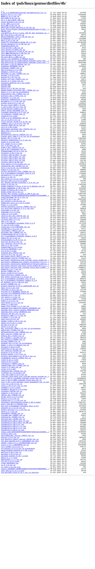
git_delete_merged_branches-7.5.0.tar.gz (20, 217)
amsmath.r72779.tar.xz (11, 84)
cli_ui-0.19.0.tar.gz (10, 142)
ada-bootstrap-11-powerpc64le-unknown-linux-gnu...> (25, 71)
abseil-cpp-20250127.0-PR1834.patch (17, 69)
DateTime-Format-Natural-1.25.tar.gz (18, 31)
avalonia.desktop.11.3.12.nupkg (15, 97)
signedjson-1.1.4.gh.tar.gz (13, 479)
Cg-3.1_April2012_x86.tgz (12, 22)
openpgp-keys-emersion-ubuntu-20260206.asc (21, 368)
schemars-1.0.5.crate (10, 463)
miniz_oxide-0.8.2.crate (12, 326)
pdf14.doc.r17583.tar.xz (12, 394)
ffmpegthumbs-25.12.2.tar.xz (14, 179)
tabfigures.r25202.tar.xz (12, 498)
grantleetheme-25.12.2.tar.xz (14, 235)
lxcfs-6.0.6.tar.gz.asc (11, 303)
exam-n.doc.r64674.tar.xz (12, 175)
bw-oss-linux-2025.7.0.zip (13, 124)
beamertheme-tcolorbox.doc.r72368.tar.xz (20, 106)
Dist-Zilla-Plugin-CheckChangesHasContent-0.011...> (25, 33)
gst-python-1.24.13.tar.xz (13, 239)
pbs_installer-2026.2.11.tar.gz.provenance (21, 392)
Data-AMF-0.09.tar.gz (10, 29)
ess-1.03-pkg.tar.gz (10, 173)
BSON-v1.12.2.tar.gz (10, 18)
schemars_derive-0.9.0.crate (14, 465)
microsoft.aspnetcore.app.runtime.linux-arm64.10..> (25, 310)
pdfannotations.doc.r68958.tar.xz (16, 397)
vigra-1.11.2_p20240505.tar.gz (15, 532)
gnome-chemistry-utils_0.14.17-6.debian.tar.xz (22, 221)
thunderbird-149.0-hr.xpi (12, 507)
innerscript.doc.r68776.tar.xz (15, 257)
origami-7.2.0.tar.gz (10, 379)
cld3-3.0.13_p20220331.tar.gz (14, 139)
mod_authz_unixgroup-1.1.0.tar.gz (16, 330)
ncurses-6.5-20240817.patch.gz (15, 348)
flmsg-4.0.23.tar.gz (10, 202)
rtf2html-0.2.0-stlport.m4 (13, 445)
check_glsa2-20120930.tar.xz (14, 131)
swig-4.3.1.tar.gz (9, 492)
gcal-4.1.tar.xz (8, 210)
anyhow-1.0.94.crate (10, 89)
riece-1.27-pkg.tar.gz (11, 439)
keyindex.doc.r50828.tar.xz (13, 277)
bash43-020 (6, 102)
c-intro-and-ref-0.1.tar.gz (13, 126)
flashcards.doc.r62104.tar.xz (14, 197)
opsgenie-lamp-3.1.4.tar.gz (13, 377)
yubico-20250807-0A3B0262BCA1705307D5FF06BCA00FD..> (25, 561)
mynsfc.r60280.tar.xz (10, 339)
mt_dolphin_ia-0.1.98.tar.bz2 (14, 337)
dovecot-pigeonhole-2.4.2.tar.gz (16, 166)
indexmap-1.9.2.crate (10, 253)
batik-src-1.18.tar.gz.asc (13, 104)
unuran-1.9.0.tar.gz (10, 523)
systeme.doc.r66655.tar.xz (13, 496)
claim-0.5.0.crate (9, 137)
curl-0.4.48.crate (9, 151)
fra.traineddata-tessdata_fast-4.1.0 (18, 206)
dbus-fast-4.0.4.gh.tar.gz (13, 155)
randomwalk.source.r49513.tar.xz (16, 428)
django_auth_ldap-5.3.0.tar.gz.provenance (20, 162)
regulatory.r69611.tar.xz (12, 434)
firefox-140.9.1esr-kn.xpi (13, 190)
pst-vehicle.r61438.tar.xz (13, 419)
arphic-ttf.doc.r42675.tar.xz (14, 93)
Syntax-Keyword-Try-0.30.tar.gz (15, 51)
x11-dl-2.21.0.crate (10, 552)
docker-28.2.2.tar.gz (10, 164)
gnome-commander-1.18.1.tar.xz (15, 224)
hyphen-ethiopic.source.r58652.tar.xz (18, 246)
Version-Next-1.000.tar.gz (13, 66)
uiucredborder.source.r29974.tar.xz (17, 521)
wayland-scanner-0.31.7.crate (14, 545)
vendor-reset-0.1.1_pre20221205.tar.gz (19, 529)
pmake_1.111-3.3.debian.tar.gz (15, 412)
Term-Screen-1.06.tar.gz (12, 55)
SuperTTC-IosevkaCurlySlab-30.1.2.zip (18, 49)
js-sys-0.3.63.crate (10, 268)
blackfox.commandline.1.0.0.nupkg (16, 117)
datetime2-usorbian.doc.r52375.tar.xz (18, 153)
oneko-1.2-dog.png (9, 363)
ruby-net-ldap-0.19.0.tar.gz (14, 448)
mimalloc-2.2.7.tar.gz (11, 321)
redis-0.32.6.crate (9, 432)
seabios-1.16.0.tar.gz (11, 470)
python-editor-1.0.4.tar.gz (13, 423)
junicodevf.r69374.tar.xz (12, 275)
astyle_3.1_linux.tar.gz (12, 95)
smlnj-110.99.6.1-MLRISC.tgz (14, 483)
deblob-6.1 (6, 157)
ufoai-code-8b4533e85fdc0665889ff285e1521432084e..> (25, 516)
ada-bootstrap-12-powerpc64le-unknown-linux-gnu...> (25, 73)
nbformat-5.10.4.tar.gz (11, 346)
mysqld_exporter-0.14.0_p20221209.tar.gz (20, 341)
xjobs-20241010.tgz (9, 554)
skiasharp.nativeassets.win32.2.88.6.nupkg (21, 481)
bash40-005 (6, 100)
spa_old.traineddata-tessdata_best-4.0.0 (20, 485)
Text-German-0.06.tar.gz (12, 64)
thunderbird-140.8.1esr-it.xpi (15, 503)
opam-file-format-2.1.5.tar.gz (15, 366)
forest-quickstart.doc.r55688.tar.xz (18, 204)
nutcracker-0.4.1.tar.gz (12, 361)
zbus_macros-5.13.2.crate (12, 563)
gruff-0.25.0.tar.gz (10, 237)
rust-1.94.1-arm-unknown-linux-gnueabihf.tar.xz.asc (25, 456)
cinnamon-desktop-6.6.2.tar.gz (15, 133)
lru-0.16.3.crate (8, 299)
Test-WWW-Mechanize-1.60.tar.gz (15, 62)
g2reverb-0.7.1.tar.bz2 (11, 208)
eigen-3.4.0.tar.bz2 (10, 168)
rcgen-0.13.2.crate (9, 430)
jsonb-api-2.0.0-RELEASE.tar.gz (15, 270)
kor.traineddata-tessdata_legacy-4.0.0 (19, 281)
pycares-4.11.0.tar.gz (11, 421)
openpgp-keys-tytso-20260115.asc (16, 372)
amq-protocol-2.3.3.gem (11, 82)
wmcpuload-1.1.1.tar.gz (11, 549)
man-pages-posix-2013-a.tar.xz (15, 306)
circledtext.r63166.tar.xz (13, 135)
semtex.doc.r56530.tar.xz (12, 472)
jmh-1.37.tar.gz (8, 264)
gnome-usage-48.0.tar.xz (12, 228)
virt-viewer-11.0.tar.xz (12, 534)
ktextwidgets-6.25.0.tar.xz (13, 286)
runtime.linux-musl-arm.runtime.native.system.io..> (25, 450)
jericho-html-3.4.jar (10, 261)
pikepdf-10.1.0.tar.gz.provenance (16, 410)
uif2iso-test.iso (8, 518)
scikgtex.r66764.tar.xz (11, 467)
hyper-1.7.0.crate (9, 244)
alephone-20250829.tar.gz (12, 77)
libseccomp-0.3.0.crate (11, 295)
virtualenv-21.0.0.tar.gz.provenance (18, 536)
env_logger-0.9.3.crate (11, 171)
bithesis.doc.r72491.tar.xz (13, 113)
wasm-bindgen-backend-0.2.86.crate (17, 538)
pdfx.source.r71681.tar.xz (13, 399)
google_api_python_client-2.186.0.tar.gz (20, 230)
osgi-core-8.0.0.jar (10, 381)
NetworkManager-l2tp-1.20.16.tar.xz (17, 42)
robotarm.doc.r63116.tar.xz (13, 443)
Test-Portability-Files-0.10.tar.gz (17, 60)
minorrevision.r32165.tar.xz (14, 328)
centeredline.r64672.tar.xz (13, 128)
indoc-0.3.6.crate (9, 255)
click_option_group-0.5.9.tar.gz (16, 144)
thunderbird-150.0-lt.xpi (12, 514)
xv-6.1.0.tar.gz (8, 556)
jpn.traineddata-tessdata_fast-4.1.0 (18, 266)
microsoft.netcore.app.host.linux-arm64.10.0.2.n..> (25, 317)
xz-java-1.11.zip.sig (10, 558)
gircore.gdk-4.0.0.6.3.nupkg (14, 215)
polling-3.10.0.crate (10, 414)
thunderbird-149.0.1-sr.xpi (13, 512)
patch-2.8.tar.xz (8, 390)
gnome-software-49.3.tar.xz (13, 226)
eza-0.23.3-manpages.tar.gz (13, 177)
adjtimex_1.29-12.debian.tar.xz (15, 75)
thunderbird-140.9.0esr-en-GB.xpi (16, 505)
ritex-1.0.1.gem (8, 441)
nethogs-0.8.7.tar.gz (10, 352)
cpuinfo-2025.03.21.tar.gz (13, 148)
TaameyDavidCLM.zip (9, 53)
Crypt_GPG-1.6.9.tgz (10, 26)
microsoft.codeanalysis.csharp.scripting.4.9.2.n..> (25, 312)
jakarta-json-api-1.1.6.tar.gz (15, 259)
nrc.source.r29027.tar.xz (12, 357)
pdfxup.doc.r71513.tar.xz (12, 401)
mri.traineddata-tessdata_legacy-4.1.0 (19, 334)
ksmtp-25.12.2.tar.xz (10, 284)
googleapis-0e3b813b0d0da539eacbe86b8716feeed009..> (25, 233)
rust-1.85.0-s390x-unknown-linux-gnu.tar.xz (21, 454)
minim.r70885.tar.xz (10, 323)
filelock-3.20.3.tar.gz (11, 182)
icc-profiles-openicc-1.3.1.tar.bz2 (17, 248)
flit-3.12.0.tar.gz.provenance (15, 199)
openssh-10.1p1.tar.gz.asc (13, 374)
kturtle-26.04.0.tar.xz (11, 288)
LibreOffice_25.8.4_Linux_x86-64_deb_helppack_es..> (25, 38)
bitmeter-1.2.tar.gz (10, 115)
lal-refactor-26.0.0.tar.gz (13, 290)
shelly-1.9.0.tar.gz (10, 476)
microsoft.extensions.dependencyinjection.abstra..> (25, 315)
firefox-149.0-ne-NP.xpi (12, 193)
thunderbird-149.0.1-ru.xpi (13, 510)
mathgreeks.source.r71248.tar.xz (16, 308)
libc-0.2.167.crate (9, 292)
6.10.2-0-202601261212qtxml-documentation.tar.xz (23, 13)
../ (2, 11)
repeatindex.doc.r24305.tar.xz (15, 436)
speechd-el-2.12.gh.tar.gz (13, 487)
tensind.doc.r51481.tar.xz (13, 501)
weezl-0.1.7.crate (9, 547)
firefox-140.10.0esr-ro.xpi (13, 184)
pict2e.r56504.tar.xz (10, 408)
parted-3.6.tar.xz (9, 388)
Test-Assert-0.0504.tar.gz (13, 58)
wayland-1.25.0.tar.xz (11, 543)
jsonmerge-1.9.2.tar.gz (11, 272)
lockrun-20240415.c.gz (11, 297)
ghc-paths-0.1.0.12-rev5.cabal (15, 213)
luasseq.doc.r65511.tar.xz (13, 301)
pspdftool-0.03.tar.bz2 (11, 416)
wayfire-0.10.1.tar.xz (11, 541)
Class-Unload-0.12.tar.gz (12, 24)
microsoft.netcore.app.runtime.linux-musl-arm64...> (25, 319)
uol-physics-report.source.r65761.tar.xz (20, 525)
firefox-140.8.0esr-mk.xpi (13, 188)
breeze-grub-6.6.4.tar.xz (12, 122)
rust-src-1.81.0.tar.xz (11, 459)
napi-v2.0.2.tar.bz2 (10, 343)
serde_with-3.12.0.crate (12, 474)
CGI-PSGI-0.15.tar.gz (10, 20)
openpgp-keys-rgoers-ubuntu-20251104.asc (20, 370)
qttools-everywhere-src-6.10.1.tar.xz (18, 425)
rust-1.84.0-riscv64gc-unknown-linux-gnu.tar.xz (23, 452)
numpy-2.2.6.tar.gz (9, 359)
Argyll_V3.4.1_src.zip (11, 15)
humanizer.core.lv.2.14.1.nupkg (15, 241)
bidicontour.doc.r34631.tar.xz (15, 111)
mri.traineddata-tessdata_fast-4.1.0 (18, 332)
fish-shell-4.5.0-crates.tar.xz (15, 195)
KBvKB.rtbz (6, 35)
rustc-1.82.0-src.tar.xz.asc (14, 461)
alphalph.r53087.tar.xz (11, 80)
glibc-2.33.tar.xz (9, 219)
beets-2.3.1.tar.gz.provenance (15, 108)
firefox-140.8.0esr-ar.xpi (13, 186)
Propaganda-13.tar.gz (10, 44)
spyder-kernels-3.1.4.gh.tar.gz (15, 490)
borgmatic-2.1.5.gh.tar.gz (13, 120)
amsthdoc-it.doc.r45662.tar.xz (15, 86)
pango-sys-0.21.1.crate (11, 385)
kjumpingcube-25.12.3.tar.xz (14, 279)
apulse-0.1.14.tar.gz (10, 91)
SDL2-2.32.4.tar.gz (9, 46)
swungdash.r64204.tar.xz (12, 494)
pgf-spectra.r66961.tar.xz (13, 405)
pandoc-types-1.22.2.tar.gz (13, 383)
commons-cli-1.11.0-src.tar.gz (15, 146)
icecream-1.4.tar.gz (10, 250)
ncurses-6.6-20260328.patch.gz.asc (17, 350)
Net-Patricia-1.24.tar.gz (12, 40)
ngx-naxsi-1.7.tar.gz (10, 354)
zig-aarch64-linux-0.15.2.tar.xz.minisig (20, 565)
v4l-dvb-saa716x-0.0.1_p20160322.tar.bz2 (20, 527)
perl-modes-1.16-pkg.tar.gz (13, 403)
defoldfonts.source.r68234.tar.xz (16, 159)
